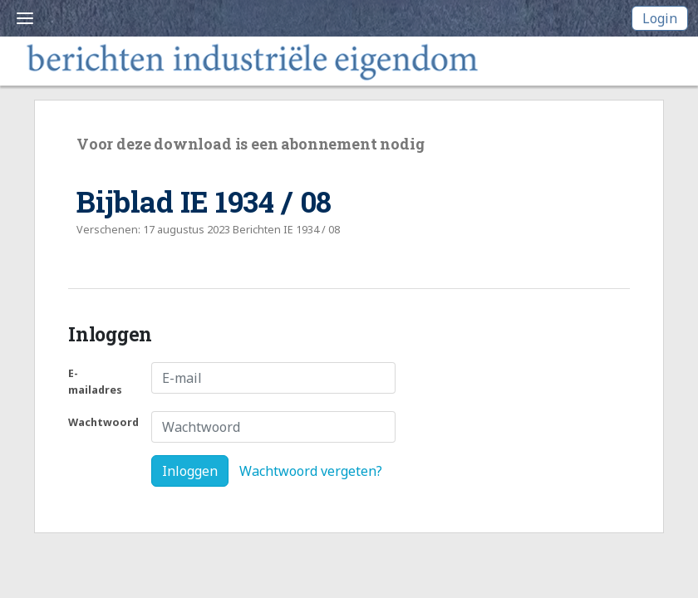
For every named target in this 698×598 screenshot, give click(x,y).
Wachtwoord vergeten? (310, 471)
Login (659, 18)
